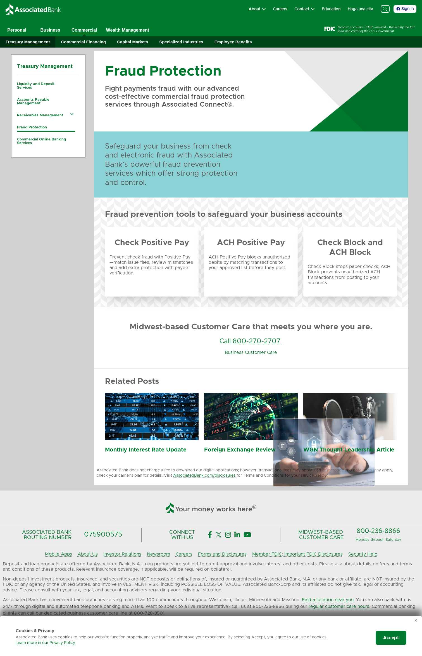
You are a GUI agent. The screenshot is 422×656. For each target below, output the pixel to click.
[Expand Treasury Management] (28, 42)
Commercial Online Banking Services (41, 141)
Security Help (362, 554)
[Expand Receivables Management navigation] (72, 113)
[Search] (385, 9)
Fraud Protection (32, 127)
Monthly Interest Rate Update (146, 450)
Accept (391, 638)
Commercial (84, 30)
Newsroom (158, 554)
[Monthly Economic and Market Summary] (350, 438)
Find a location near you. (328, 600)
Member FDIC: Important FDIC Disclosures (297, 554)
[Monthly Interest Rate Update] (152, 438)
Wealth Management (127, 30)
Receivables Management (40, 115)
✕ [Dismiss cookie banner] (416, 621)
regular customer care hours (339, 606)
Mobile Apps (58, 554)
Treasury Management (45, 66)
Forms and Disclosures (222, 554)
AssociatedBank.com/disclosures (204, 476)
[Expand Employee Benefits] (233, 42)
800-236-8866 (378, 531)
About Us (88, 554)
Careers (184, 554)
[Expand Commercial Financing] (83, 42)
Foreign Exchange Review (240, 450)
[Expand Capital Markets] (132, 42)
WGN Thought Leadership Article (348, 450)
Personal (16, 30)
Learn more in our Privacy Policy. (46, 643)
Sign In (405, 9)
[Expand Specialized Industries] (181, 42)
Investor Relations (122, 554)
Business (50, 30)
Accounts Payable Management (33, 101)
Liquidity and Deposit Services (35, 86)
